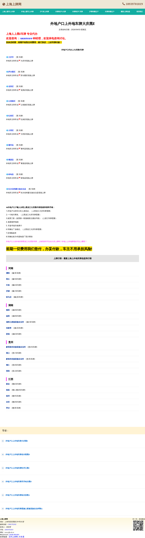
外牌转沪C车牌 (77, 11)
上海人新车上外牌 (8, 11)
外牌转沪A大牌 (60, 11)
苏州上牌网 (13, 537)
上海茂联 (11, 534)
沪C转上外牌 (44, 11)
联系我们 (140, 11)
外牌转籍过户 (109, 11)
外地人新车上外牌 (27, 11)
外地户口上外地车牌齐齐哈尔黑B (19, 481)
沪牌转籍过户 (93, 11)
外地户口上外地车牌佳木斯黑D (18, 454)
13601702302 (12, 524)
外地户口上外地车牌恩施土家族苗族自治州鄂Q (24, 509)
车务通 (21, 537)
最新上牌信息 (125, 11)
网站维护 (16, 534)
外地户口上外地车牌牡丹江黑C (18, 468)
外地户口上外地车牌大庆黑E (17, 441)
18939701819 (134, 4)
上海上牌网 (13, 4)
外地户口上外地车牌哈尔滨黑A (18, 495)
